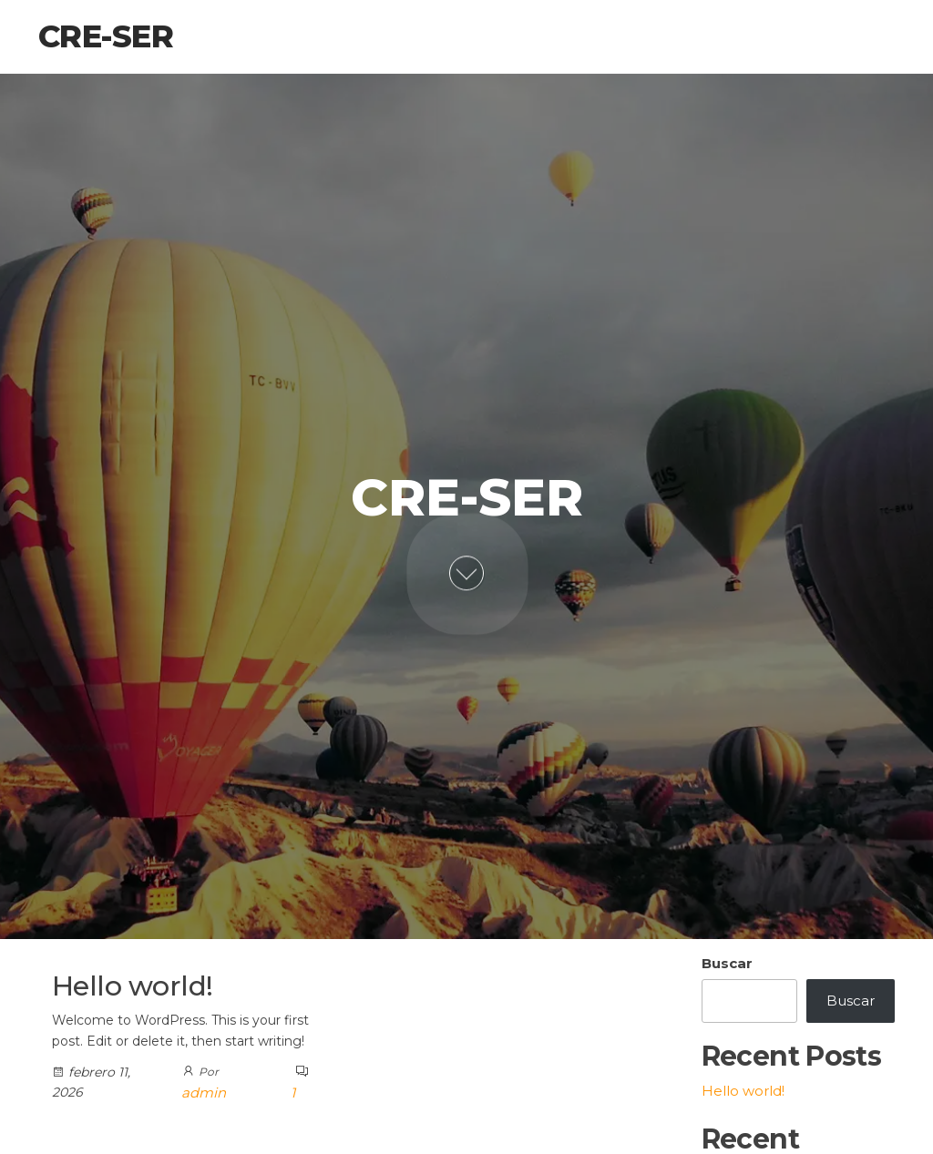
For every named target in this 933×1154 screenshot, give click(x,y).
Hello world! (132, 986)
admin (203, 1092)
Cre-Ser (105, 36)
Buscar (727, 963)
